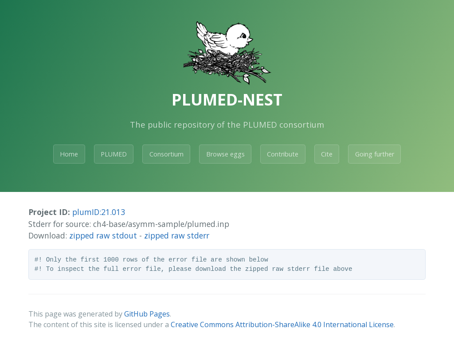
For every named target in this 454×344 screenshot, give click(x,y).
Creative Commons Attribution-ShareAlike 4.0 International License (282, 324)
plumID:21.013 (98, 212)
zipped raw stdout (103, 235)
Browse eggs (225, 154)
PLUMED (114, 154)
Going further (374, 154)
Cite (327, 154)
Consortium (166, 154)
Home (69, 154)
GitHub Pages (147, 314)
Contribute (282, 154)
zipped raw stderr (176, 235)
